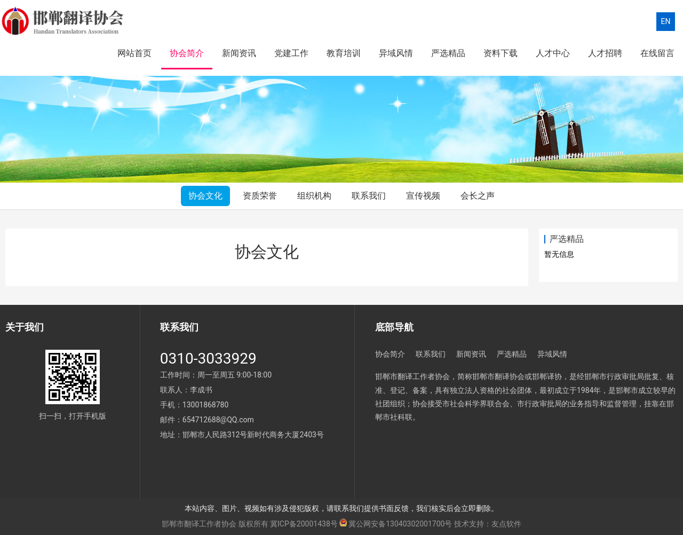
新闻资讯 (239, 53)
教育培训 (344, 53)
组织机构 (314, 196)
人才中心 (553, 53)
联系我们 (369, 196)
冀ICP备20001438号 (304, 524)
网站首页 (134, 53)
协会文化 (205, 196)
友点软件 (506, 524)
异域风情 (396, 53)
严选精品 (448, 53)
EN (666, 21)
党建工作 (291, 53)
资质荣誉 (260, 196)
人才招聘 (605, 53)
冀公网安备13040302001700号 (400, 524)
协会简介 (187, 53)
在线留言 (657, 53)
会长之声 (477, 196)
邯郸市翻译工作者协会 (199, 524)
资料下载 (500, 53)
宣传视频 (423, 196)
